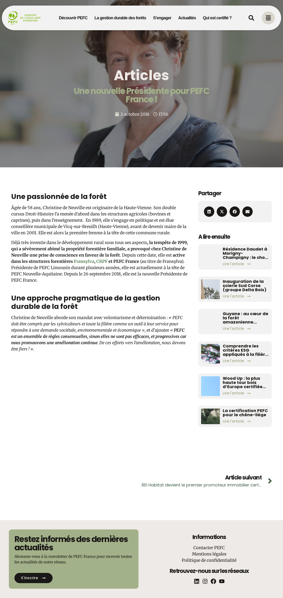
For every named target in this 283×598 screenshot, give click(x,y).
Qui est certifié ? (217, 18)
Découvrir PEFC (73, 18)
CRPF (102, 261)
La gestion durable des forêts (120, 18)
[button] (209, 211)
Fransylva (84, 261)
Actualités (187, 18)
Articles (141, 75)
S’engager (162, 18)
